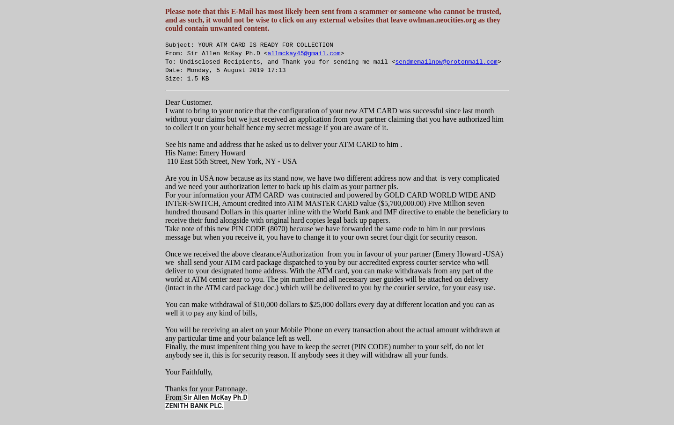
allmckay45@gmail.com (303, 53)
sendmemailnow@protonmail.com (446, 61)
